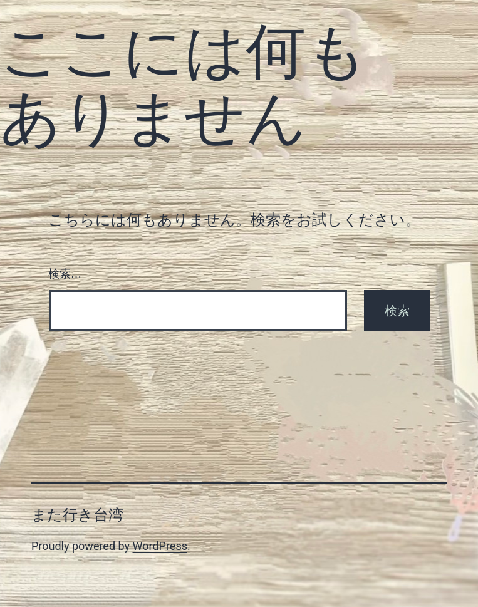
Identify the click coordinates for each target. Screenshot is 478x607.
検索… (65, 273)
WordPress (160, 546)
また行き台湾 (77, 515)
